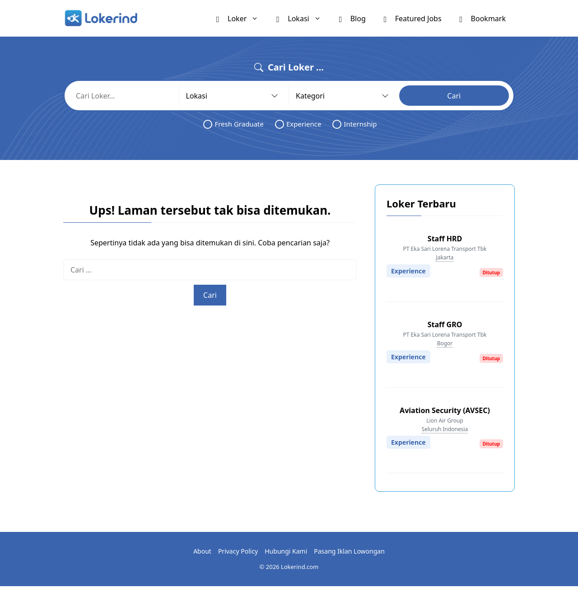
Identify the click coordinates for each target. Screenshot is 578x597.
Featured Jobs (413, 18)
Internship (354, 124)
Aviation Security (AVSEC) (445, 410)
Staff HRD (445, 239)
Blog (352, 18)
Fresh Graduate (233, 124)
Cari (454, 96)
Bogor (445, 343)
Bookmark (483, 18)
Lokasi (303, 18)
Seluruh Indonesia (445, 429)
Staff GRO (445, 324)
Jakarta (444, 257)
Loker (241, 18)
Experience (298, 124)
